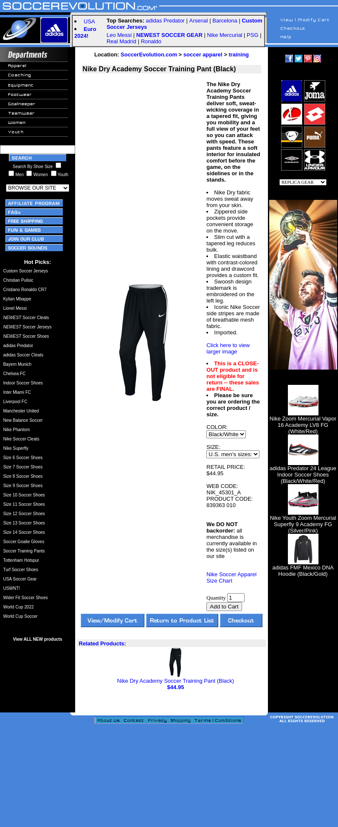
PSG (252, 35)
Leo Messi (119, 35)
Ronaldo (151, 41)
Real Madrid (121, 41)
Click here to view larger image (228, 348)
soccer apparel (203, 54)
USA (89, 21)
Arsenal (198, 20)
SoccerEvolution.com (149, 54)
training (238, 54)
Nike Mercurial (224, 35)
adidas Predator (165, 20)
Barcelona (224, 20)
